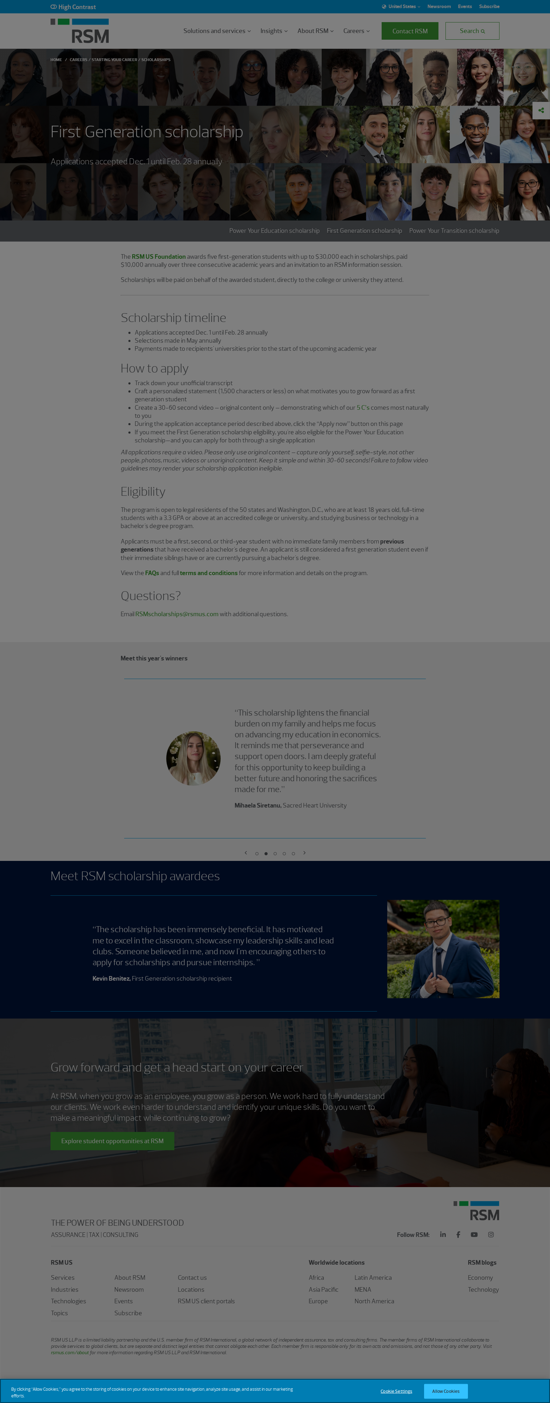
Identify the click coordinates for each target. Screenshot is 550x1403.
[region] (275, 1391)
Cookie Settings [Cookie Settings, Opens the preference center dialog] (396, 1391)
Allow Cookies (446, 1391)
